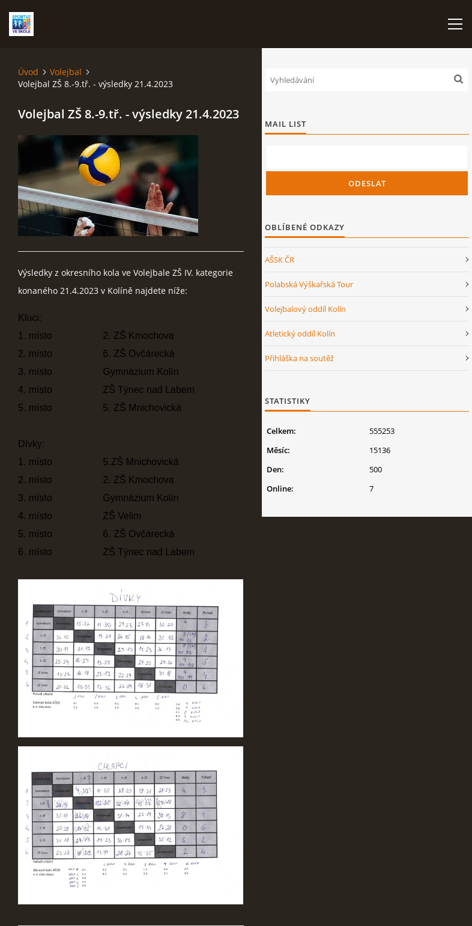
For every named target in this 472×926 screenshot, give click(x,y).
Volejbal (66, 72)
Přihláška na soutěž (299, 358)
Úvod (28, 72)
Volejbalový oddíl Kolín (305, 308)
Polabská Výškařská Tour (309, 284)
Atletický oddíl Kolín (300, 333)
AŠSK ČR (279, 259)
